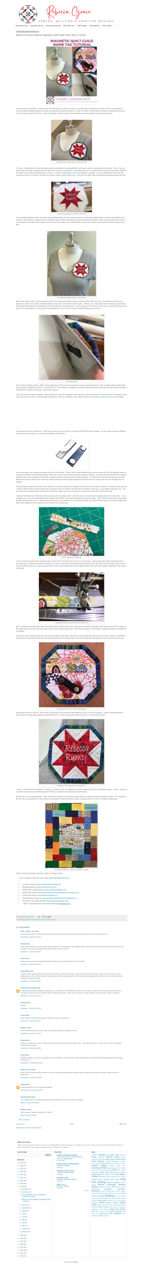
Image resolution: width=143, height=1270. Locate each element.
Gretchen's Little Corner (65, 1171)
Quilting (109, 1195)
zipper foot (106, 1215)
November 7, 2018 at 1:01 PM (31, 964)
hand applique (114, 1213)
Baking (94, 1157)
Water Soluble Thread (102, 1211)
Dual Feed (108, 1170)
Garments (102, 1176)
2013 (22, 1247)
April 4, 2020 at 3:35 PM (29, 1115)
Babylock (122, 1155)
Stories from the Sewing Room (68, 1164)
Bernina (109, 1157)
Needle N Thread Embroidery (67, 1155)
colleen (23, 1084)
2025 (22, 1166)
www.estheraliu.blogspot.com (55, 890)
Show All (86, 1190)
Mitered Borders (120, 1187)
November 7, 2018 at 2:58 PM (31, 981)
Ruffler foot (107, 1198)
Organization (121, 1189)
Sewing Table (101, 1205)
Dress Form (95, 1170)
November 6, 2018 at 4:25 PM (31, 937)
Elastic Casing (121, 1170)
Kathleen (24, 1109)
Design (104, 1168)
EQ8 (114, 1170)
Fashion (122, 1172)
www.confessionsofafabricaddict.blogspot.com (59, 898)
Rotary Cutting (99, 1198)
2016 (22, 1238)
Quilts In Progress (82, 25)
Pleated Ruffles (99, 1193)
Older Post (123, 1124)
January (25, 1231)
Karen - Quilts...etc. (28, 931)
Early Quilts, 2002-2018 (36, 25)
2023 (22, 1171)
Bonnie (23, 1040)
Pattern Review (116, 1191)
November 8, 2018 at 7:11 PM (31, 1033)
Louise (23, 1015)
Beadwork (101, 1157)
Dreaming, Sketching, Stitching (67, 1179)
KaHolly (23, 1002)
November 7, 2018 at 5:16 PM (31, 996)
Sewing (102, 1202)
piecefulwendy (26, 1097)
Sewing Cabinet (112, 1202)
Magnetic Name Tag (31, 919)
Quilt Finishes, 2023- (69, 25)
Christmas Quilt (120, 1159)
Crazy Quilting (95, 1163)
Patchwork (96, 1191)
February (25, 1228)
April (23, 1222)
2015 (22, 1241)
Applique (102, 1155)
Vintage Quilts (114, 1209)
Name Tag (41, 919)
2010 (22, 1256)
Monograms (108, 1189)
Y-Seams (112, 1211)
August (24, 1211)
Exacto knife (39, 489)
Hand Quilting (111, 1176)
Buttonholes (101, 1159)
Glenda (23, 944)
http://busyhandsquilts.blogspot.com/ (55, 901)
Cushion (123, 1163)
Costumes (114, 1161)
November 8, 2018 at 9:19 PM (31, 1048)
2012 (22, 1250)
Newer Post (20, 1124)
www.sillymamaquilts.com (47, 895)
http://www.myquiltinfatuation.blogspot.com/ (63, 892)
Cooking (107, 1161)
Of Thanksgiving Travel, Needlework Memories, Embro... (33, 1195)
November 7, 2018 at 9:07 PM (31, 1021)
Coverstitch (122, 1161)
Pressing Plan (108, 1193)
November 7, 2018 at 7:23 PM (31, 1008)
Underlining (122, 1207)
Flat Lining (112, 1174)
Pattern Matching (106, 1191)
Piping (93, 1193)
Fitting (107, 1174)
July (23, 1214)
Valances (106, 1209)
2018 (22, 1186)
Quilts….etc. (61, 1184)
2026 (22, 1162)
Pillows (123, 1191)
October (25, 1205)
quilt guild (47, 919)
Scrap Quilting (102, 1200)
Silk (106, 1205)
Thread (105, 1207)
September (26, 1208)
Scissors (94, 1200)
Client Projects (98, 1161)
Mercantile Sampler (63, 1186)
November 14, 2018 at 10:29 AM (31, 1063)
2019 (22, 1183)
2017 (22, 1235)
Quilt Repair (101, 1196)
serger (101, 1215)
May (23, 1220)
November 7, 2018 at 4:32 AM (31, 952)
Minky (113, 1187)
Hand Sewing (121, 1176)
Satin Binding (121, 1198)
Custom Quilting (99, 1166)
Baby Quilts (114, 1155)
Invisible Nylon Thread (100, 1179)
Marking (101, 1187)
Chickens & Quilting (63, 1165)
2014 (22, 1244)
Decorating (96, 1168)
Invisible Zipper (114, 1179)
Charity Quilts (109, 1159)
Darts (124, 1166)
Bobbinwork (95, 1159)
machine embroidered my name (66, 173)
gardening (103, 1213)
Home (72, 1124)
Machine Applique (113, 1182)
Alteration (94, 1155)
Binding (116, 1157)
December (25, 1189)
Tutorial (53, 919)
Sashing (114, 1198)
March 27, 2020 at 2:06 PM (30, 1103)
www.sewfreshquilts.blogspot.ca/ (49, 884)
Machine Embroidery (107, 1185)
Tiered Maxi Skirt (114, 1207)
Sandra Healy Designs (29, 988)
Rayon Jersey (118, 1196)
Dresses (102, 1170)
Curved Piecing (105, 1163)
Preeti (23, 1055)
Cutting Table (115, 1166)
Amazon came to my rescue (104, 397)
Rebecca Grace (26, 1069)
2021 (22, 1177)
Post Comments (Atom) (33, 1128)
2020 (22, 1180)
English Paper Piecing (107, 1172)
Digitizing (110, 1168)
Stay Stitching (116, 1205)
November (25, 1192)
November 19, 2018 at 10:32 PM (32, 1090)
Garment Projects (107, 25)
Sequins (110, 1200)
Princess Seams (117, 1193)
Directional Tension (119, 1168)
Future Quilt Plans (94, 25)
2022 (22, 1174)
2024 (22, 1168)
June (23, 1217)
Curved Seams (115, 1163)
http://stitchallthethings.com (59, 878)
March (24, 1225)
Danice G (24, 1028)
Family (118, 1172)
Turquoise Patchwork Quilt (65, 1172)
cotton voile (95, 1213)
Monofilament (96, 1189)
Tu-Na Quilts (25, 971)
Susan (23, 958)
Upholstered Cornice (97, 1209)
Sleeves (110, 1205)
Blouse (123, 1157)
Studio (100, 1207)
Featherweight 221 (98, 1174)
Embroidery (95, 1172)
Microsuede (107, 1187)
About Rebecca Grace (22, 25)
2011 (22, 1253)
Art (108, 1155)
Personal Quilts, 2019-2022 (53, 25)
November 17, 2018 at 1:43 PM (31, 1077)
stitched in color (62, 1177)
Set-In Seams (117, 1200)
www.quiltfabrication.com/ (46, 887)
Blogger (75, 1262)
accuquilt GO (120, 1211)
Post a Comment (24, 1119)
